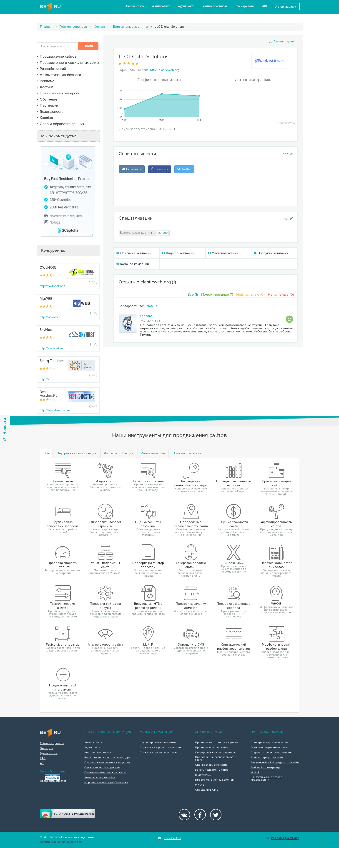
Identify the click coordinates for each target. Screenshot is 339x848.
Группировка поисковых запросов (107, 762)
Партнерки (47, 105)
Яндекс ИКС (203, 775)
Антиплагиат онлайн (97, 752)
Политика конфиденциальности (61, 842)
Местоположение (223, 253)
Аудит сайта (186, 6)
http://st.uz (47, 379)
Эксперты (46, 748)
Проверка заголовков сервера (105, 772)
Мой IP (255, 772)
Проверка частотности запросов (217, 742)
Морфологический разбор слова (106, 782)
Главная (46, 27)
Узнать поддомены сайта (212, 770)
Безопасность (50, 111)
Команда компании (132, 264)
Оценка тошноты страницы (102, 767)
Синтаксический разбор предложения (266, 778)
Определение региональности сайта (215, 758)
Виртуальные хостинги (130, 27)
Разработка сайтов (54, 68)
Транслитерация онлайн (267, 757)
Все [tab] (46, 453)
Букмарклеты (245, 6)
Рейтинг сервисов (215, 6)
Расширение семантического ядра (107, 757)
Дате (152, 306)
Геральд (146, 316)
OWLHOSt (48, 267)
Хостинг (100, 27)
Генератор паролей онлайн (269, 747)
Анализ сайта (134, 6)
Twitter (184, 169)
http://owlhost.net (52, 286)
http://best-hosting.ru (55, 410)
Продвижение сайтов (57, 56)
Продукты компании (271, 253)
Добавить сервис (282, 41)
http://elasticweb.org (165, 70)
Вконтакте (132, 169)
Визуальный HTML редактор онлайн (275, 762)
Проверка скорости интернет (270, 742)
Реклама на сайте (282, 838)
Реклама (45, 81)
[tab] (76, 453)
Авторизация (285, 7)
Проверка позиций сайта (212, 747)
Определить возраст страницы (215, 752)
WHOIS (199, 785)
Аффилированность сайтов (158, 742)
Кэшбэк (45, 118)
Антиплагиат (161, 6)
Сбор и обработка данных (60, 124)
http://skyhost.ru (51, 348)
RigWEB (46, 298)
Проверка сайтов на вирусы (158, 752)
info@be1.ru (169, 838)
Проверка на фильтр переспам (160, 747)
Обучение (47, 99)
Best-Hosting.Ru (49, 394)
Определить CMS (206, 790)
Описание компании (133, 253)
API (264, 6)
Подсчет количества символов (271, 752)
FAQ (43, 758)
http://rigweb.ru (51, 317)
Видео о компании (178, 253)
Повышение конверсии (58, 93)
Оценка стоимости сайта (211, 765)
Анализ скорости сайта (99, 777)
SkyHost (46, 329)
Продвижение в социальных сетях (68, 62)
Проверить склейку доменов (214, 780)
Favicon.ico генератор (265, 767)
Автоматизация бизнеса (59, 75)
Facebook (159, 169)
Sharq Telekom (52, 361)
